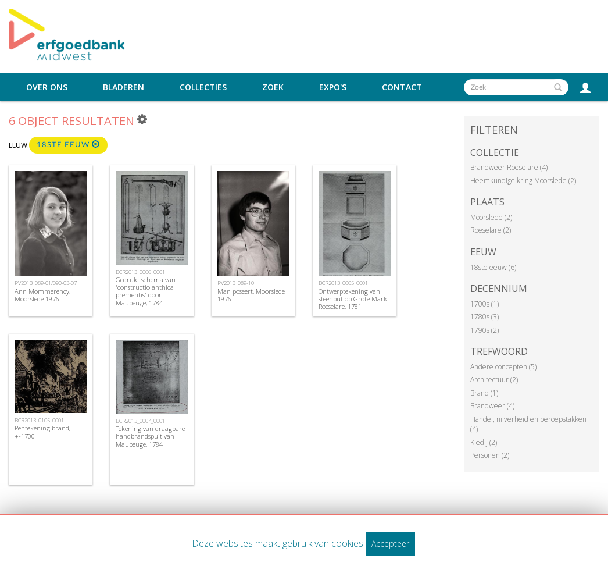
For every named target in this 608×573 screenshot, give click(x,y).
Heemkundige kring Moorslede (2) (523, 181)
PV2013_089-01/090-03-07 (46, 283)
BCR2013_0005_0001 (343, 283)
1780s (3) (484, 317)
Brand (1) (484, 393)
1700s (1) (484, 304)
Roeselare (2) (490, 230)
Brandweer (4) (492, 406)
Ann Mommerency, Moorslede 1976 (42, 295)
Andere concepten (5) (503, 367)
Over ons (46, 87)
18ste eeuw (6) (493, 267)
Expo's (332, 87)
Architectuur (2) (494, 380)
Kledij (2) (483, 442)
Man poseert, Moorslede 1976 (251, 295)
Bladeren (123, 87)
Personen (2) (489, 455)
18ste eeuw (68, 144)
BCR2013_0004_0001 (140, 421)
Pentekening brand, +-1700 (42, 431)
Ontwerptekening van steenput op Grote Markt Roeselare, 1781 (354, 299)
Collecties (203, 87)
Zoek (273, 87)
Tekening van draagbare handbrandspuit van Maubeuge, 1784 (150, 436)
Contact (402, 87)
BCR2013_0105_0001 (39, 420)
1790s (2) (484, 330)
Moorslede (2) (491, 217)
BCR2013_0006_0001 (140, 272)
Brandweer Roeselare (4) (509, 167)
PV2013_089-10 (235, 283)
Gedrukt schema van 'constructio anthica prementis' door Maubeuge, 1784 (146, 291)
